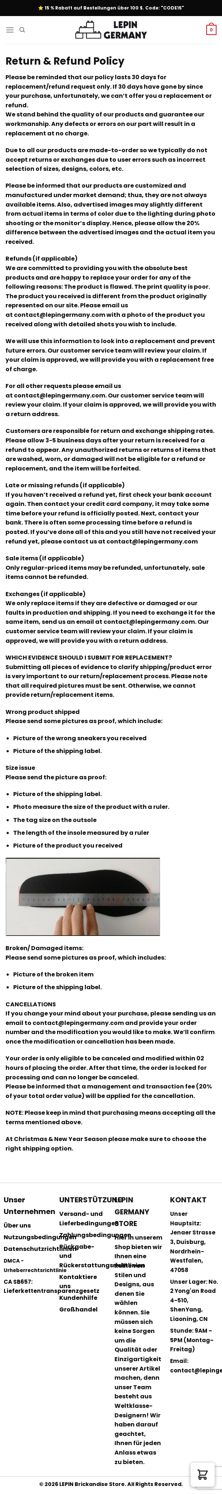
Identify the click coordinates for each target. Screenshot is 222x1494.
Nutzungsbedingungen (40, 1237)
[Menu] (9, 30)
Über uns (17, 1225)
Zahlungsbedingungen (95, 1235)
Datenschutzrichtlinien (40, 1249)
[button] (203, 1475)
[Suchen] (22, 30)
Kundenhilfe (78, 1298)
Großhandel (78, 1309)
